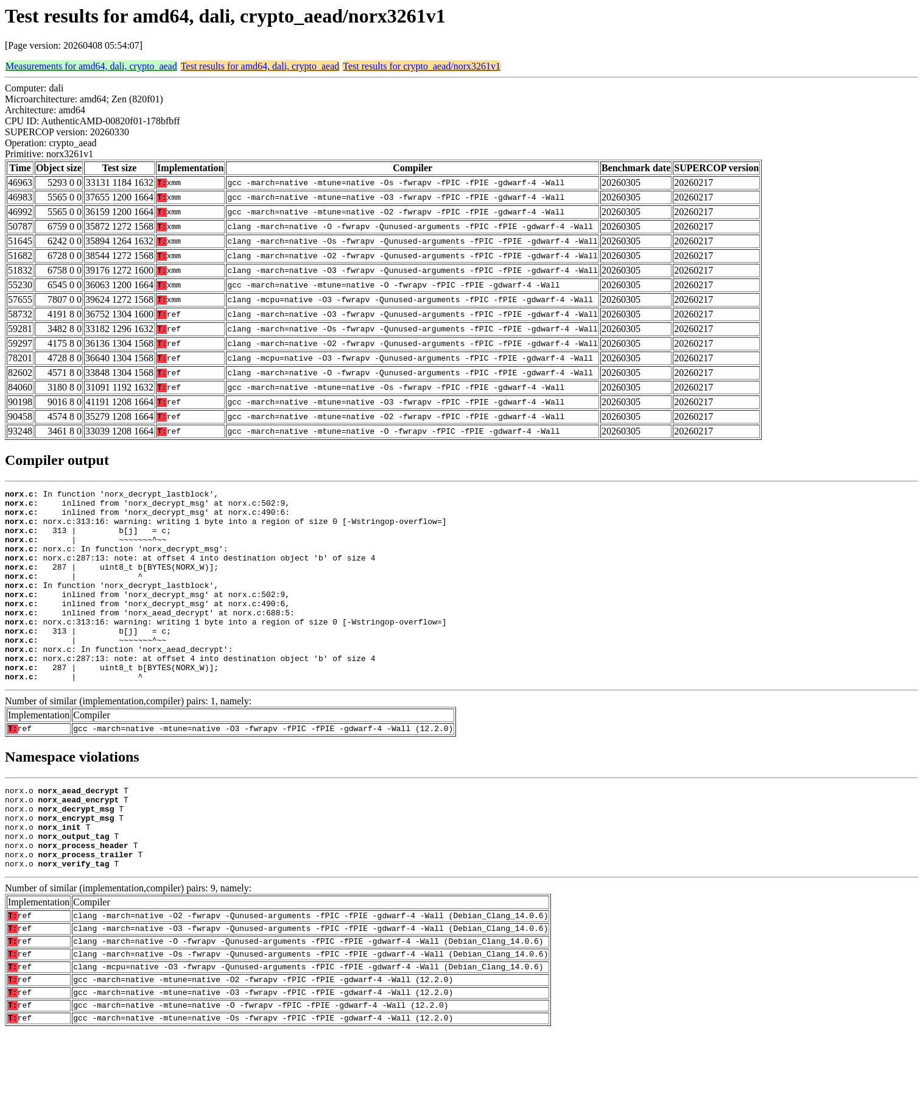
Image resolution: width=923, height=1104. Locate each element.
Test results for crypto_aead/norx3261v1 (421, 66)
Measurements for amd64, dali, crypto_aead (91, 66)
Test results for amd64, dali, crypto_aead (260, 66)
